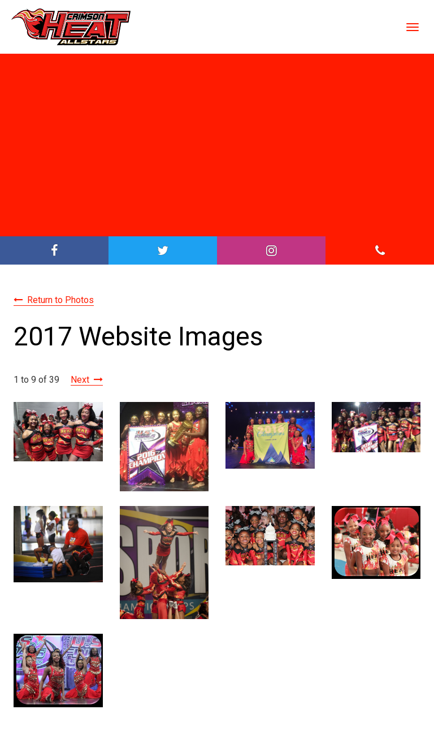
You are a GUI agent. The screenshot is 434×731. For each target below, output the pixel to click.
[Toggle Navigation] (412, 27)
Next (80, 379)
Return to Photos (60, 300)
